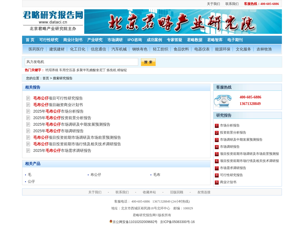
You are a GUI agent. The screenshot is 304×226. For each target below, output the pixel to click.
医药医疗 (36, 49)
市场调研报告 (230, 147)
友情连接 (203, 192)
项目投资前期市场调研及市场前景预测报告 (77, 137)
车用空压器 (67, 70)
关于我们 (213, 4)
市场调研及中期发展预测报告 (241, 139)
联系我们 (232, 4)
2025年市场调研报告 (58, 131)
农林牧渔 (264, 49)
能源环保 (222, 49)
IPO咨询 (135, 40)
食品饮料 (181, 49)
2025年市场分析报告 (58, 111)
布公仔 (96, 175)
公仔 (31, 181)
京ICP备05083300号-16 (177, 222)
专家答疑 (174, 40)
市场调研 (115, 40)
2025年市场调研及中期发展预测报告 (71, 124)
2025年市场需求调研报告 (62, 150)
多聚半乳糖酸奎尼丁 (91, 70)
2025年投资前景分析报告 (62, 118)
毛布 (156, 175)
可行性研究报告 (231, 175)
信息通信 (98, 49)
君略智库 (214, 40)
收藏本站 (149, 192)
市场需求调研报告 (233, 168)
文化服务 (243, 49)
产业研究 (95, 40)
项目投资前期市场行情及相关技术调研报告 (77, 144)
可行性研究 (48, 40)
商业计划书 (72, 40)
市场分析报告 (230, 125)
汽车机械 (119, 49)
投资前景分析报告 (233, 132)
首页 (46, 78)
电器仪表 (202, 49)
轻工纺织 (160, 49)
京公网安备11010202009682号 (133, 222)
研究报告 (223, 115)
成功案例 (154, 40)
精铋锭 (122, 70)
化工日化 (77, 49)
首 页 (29, 40)
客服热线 (223, 87)
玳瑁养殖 (51, 70)
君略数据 (194, 40)
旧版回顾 (176, 192)
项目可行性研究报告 (58, 98)
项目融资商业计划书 (58, 105)
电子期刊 (235, 40)
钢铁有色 (140, 49)
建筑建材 (57, 49)
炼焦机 (111, 70)
